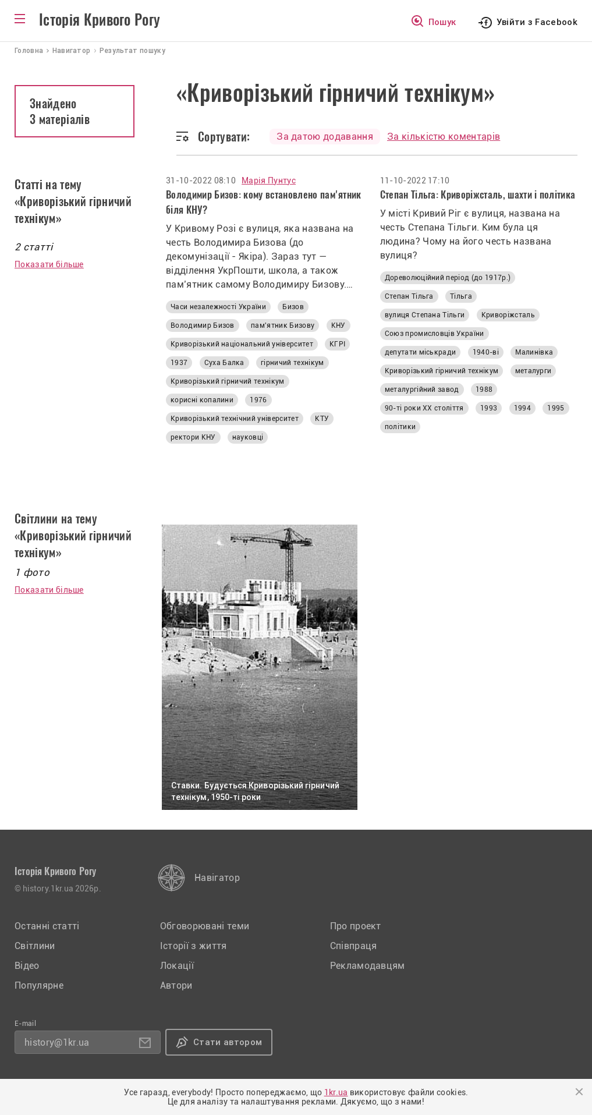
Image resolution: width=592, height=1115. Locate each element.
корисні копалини (202, 400)
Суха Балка (224, 363)
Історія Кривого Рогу (99, 20)
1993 (488, 408)
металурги (533, 371)
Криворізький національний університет (242, 344)
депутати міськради (420, 352)
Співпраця (353, 945)
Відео (27, 965)
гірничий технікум (292, 363)
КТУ (322, 419)
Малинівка (534, 352)
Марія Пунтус (269, 180)
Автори (176, 985)
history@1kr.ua (56, 1042)
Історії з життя (193, 945)
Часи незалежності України (218, 307)
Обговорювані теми (204, 926)
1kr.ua (336, 1092)
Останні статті (47, 926)
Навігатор (217, 877)
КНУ (338, 325)
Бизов (293, 307)
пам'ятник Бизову (282, 325)
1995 (555, 408)
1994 (522, 408)
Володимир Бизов (203, 325)
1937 (179, 363)
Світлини (35, 945)
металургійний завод (422, 389)
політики (400, 427)
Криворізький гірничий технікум (228, 381)
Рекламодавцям (367, 965)
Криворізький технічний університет (235, 419)
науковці (248, 437)
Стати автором (227, 1042)
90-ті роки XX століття (424, 408)
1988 (484, 389)
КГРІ (337, 344)
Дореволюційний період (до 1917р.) (448, 278)
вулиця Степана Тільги (425, 315)
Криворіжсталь (508, 315)
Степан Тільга (409, 296)
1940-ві (486, 352)
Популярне (39, 985)
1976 (258, 400)
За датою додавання (324, 136)
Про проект (355, 926)
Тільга (461, 296)
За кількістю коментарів (443, 136)
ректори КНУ (193, 437)
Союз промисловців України (434, 334)
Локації (177, 965)
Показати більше (49, 264)
